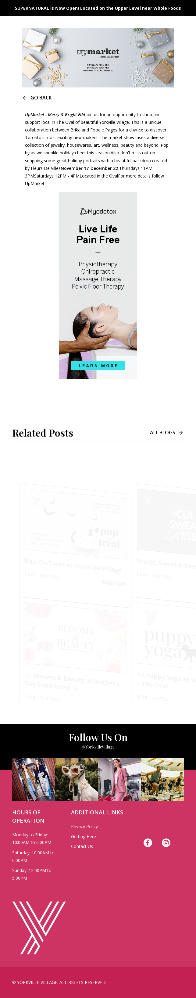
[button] (187, 9)
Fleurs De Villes (46, 168)
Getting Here (83, 836)
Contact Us (82, 846)
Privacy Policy (84, 826)
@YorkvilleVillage (98, 747)
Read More (114, 584)
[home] (33, 9)
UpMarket (35, 183)
